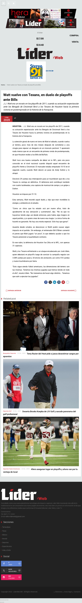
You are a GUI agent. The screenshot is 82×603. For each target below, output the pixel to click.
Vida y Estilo (6, 550)
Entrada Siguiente (68, 291)
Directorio (58, 592)
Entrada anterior (13, 291)
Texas (4, 531)
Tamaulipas (6, 527)
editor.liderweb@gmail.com (15, 516)
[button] (8, 3)
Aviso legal (68, 592)
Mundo (4, 539)
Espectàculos (7, 546)
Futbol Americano (14, 469)
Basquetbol (6, 353)
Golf (10, 411)
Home (3, 85)
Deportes (13, 353)
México (4, 535)
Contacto (77, 592)
